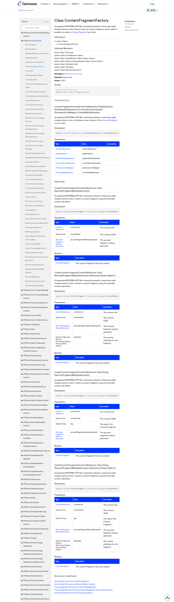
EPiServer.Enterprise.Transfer (34, 516)
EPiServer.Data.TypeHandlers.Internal (34, 424)
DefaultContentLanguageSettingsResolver (34, 135)
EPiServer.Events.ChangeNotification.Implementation (34, 560)
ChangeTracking (31, 58)
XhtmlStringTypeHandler (34, 285)
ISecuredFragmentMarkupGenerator (60, 243)
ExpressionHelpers (32, 162)
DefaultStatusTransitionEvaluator (37, 157)
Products (45, 4)
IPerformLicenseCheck (34, 201)
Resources (103, 4)
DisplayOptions (61, 154)
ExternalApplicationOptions (35, 166)
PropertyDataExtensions (34, 252)
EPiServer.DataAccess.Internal (34, 484)
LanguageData (30, 210)
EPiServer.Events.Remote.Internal (36, 599)
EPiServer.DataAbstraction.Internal (36, 451)
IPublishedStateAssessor (65, 158)
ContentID (29, 71)
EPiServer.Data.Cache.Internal (34, 338)
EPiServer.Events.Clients (32, 566)
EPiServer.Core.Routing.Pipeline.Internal (35, 309)
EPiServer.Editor (29, 498)
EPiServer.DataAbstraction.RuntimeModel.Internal (33, 473)
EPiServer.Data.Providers (32, 396)
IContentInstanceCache (34, 184)
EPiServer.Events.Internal (32, 576)
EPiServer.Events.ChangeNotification (33, 544)
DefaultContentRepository (35, 153)
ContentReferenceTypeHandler (37, 96)
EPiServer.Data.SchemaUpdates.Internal (35, 411)
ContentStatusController (34, 109)
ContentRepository (32, 100)
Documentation (61, 4)
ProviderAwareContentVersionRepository (36, 258)
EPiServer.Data (29, 329)
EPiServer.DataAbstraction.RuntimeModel (33, 465)
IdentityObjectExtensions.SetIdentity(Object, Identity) (74, 584)
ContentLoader (31, 79)
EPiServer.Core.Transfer (32, 315)
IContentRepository (63, 149)
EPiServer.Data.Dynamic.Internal (35, 360)
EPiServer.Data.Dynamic (32, 355)
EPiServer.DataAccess (31, 479)
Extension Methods (131, 30)
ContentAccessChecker (34, 62)
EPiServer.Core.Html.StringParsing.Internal (36, 34)
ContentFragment (79, 32)
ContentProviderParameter (35, 91)
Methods (128, 27)
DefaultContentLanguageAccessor (34, 119)
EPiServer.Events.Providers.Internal (36, 585)
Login (152, 4)
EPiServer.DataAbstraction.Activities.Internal (33, 444)
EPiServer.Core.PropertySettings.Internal (35, 296)
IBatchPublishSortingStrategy (36, 170)
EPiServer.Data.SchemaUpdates (35, 405)
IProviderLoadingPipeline (34, 205)
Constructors (129, 24)
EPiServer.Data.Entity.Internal (34, 386)
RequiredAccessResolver (34, 265)
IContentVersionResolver (34, 188)
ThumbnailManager (32, 277)
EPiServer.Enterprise (31, 502)
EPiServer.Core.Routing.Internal (35, 303)
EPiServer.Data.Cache (31, 334)
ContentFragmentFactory (35, 66)
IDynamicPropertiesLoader (35, 192)
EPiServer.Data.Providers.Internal (35, 400)
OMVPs (76, 4)
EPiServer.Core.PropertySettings (35, 290)
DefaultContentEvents (33, 113)
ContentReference (60, 228)
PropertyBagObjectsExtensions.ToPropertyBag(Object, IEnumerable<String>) (83, 590)
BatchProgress (30, 44)
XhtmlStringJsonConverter (35, 281)
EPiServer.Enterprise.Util (32, 533)
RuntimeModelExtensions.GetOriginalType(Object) (73, 593)
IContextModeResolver (64, 172)
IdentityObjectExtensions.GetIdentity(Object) (71, 581)
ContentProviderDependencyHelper (36, 85)
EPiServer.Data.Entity (31, 382)
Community (89, 4)
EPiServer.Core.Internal (32, 40)
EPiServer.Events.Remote (33, 594)
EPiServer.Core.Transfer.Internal (35, 320)
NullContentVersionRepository (36, 223)
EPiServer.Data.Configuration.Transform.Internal (34, 349)
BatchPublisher (31, 49)
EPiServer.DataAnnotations (33, 488)
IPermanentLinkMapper (65, 168)
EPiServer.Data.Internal (32, 391)
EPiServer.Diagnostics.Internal (34, 493)
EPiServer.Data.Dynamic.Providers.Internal (36, 375)
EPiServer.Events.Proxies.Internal (35, 589)
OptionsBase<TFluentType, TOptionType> (35, 238)
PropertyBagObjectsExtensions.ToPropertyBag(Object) (75, 587)
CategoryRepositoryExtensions (37, 53)
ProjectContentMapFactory (35, 248)
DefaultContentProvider (34, 141)
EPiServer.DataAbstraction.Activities (33, 436)
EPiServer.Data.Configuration (34, 343)
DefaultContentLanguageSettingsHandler (34, 127)
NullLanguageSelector (33, 227)
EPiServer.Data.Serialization (33, 417)
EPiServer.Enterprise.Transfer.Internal (34, 522)
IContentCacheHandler (34, 175)
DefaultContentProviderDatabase (34, 147)
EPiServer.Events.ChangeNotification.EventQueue (33, 552)
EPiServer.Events (29, 538)
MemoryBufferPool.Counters (36, 218)
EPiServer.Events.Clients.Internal (35, 571)
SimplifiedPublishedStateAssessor (34, 271)
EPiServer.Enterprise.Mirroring (34, 511)
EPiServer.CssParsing (31, 324)
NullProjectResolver (32, 232)
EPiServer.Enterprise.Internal (34, 507)
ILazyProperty (30, 197)
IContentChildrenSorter (34, 179)
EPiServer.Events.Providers (33, 580)
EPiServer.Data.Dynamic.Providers (36, 369)
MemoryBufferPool (32, 214)
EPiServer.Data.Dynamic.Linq (34, 365)
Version (25, 21)
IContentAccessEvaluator (65, 163)
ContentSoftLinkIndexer (34, 105)
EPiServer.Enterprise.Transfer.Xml (35, 529)
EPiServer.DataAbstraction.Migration (33, 457)
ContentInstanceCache (34, 75)
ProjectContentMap (32, 244)
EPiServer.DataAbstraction (33, 430)
